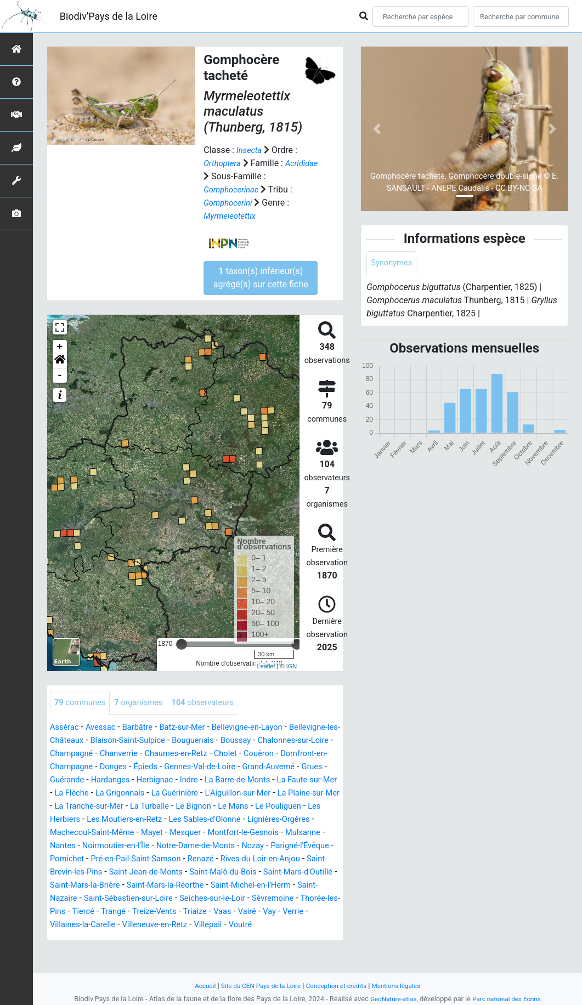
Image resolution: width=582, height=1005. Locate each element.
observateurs (215, 703)
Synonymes (393, 263)
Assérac (66, 728)
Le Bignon (118, 820)
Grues (151, 780)
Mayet (116, 846)
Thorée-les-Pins (133, 925)
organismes (145, 703)
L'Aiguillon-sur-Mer (132, 807)
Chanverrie (209, 754)
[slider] (181, 644)
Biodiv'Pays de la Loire (108, 16)
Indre (321, 780)
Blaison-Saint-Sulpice (191, 741)
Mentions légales (404, 985)
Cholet (325, 754)
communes (82, 703)
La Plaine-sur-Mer (210, 807)
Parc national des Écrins (508, 999)
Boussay (308, 741)
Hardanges (235, 780)
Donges (214, 767)
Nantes (319, 846)
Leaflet (266, 666)
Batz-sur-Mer (193, 728)
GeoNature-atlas (390, 999)
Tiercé (181, 925)
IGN (291, 666)
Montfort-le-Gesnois (214, 846)
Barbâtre (144, 728)
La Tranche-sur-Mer (287, 807)
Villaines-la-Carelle (189, 938)
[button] (60, 361)
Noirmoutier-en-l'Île (86, 859)
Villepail (325, 938)
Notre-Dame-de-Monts (174, 859)
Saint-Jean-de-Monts (177, 886)
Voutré (67, 951)
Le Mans (161, 820)
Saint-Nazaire (120, 912)
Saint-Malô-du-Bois (260, 886)
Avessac (104, 728)
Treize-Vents (258, 925)
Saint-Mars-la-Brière (148, 899)
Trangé (213, 925)
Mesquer (151, 846)
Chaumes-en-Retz (271, 754)
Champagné (158, 754)
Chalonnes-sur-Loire (89, 754)
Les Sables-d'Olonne (162, 833)
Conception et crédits (339, 985)
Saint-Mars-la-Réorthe (236, 899)
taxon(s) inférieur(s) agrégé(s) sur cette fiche (260, 277)
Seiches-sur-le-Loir (293, 912)
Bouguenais (262, 741)
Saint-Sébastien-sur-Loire (202, 912)
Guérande (188, 780)
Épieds (249, 767)
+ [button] (60, 347)
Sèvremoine (73, 925)
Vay (110, 938)
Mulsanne (279, 846)
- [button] (60, 375)
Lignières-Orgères (242, 833)
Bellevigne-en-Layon (263, 728)
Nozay (236, 859)
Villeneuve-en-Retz (267, 938)
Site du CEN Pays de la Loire (257, 985)
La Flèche (220, 793)
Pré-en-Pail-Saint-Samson (143, 872)
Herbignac (284, 780)
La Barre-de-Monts (86, 793)
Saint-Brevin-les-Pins (89, 886)
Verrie (135, 938)
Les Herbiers (267, 820)
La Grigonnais (273, 793)
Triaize (301, 925)
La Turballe (71, 820)
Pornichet (68, 872)
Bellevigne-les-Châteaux (96, 741)
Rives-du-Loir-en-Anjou (278, 872)
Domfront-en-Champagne (143, 767)
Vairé (86, 938)
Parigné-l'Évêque (287, 859)
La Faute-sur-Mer (161, 793)
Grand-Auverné (105, 780)
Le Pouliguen (210, 820)
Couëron (70, 767)
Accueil (195, 985)
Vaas (60, 938)
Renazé (214, 872)
